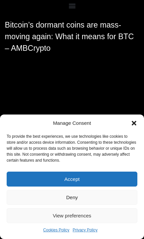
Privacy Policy (85, 230)
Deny (72, 197)
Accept (72, 179)
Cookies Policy (56, 230)
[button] (134, 123)
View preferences (72, 215)
